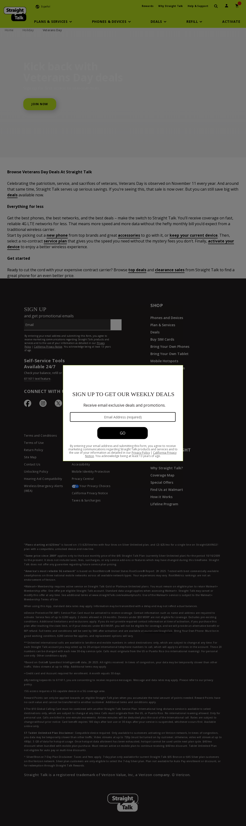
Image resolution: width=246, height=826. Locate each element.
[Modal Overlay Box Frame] (123, 413)
